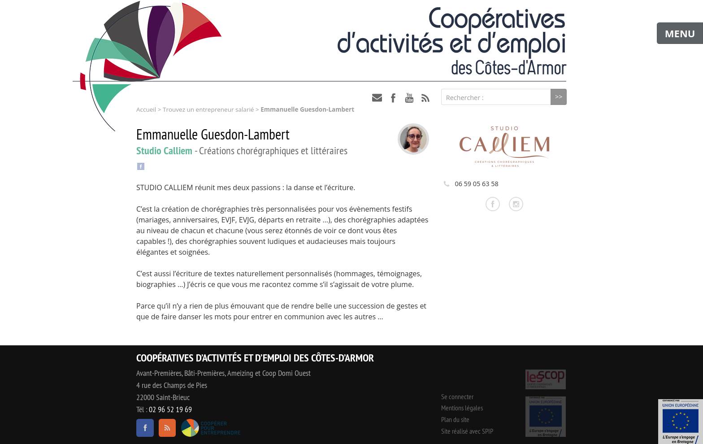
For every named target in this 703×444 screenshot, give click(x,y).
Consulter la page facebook (493, 204)
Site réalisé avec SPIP (467, 431)
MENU (680, 33)
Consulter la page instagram (516, 204)
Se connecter (457, 396)
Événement (680, 421)
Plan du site (455, 419)
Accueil (146, 109)
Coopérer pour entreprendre (210, 428)
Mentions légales (462, 407)
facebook (393, 98)
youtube (409, 98)
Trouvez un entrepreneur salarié (208, 109)
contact (377, 98)
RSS (425, 98)
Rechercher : (465, 97)
